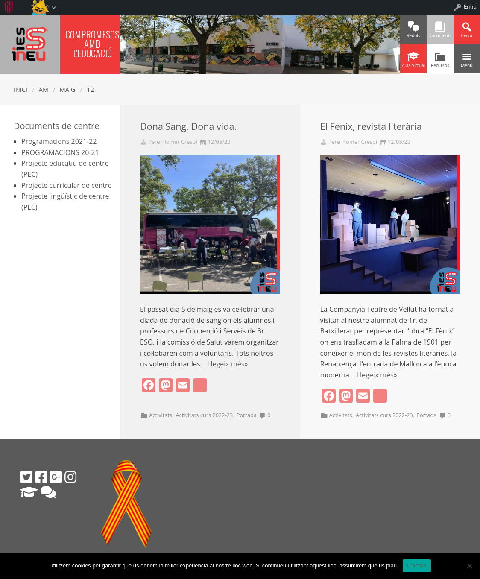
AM (43, 89)
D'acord (417, 565)
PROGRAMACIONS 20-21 (60, 152)
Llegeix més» (227, 363)
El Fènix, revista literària (371, 126)
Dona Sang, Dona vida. (188, 126)
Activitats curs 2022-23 (204, 415)
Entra (470, 6)
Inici (20, 89)
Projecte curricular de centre (66, 185)
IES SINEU (30, 43)
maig (68, 89)
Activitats (160, 415)
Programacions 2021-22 (59, 141)
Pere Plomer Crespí (172, 142)
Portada (247, 415)
